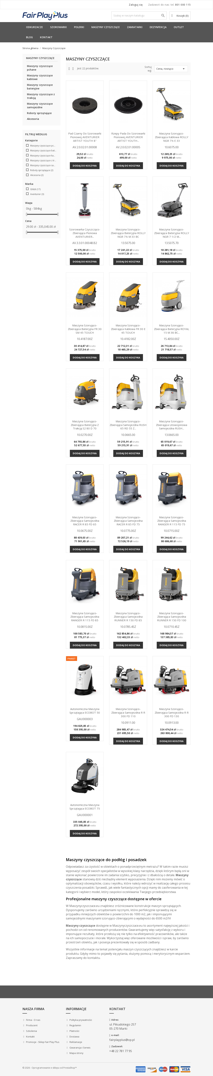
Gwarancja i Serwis (79, 1047)
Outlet (179, 27)
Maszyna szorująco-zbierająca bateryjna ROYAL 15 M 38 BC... (171, 328)
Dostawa (74, 1036)
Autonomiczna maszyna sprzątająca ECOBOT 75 (84, 806)
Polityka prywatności (80, 1020)
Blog (29, 37)
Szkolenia (31, 1031)
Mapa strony (76, 1053)
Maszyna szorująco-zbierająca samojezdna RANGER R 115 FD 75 (171, 520)
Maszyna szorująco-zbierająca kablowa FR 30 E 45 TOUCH (128, 328)
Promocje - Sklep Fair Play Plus (42, 1042)
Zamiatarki (134, 27)
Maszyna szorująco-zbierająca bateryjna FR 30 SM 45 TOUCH (85, 328)
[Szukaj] (139, 15)
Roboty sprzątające (39, 113)
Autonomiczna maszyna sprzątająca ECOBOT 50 (84, 710)
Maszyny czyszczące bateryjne (40, 86)
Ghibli (35, 189)
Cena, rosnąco (171, 69)
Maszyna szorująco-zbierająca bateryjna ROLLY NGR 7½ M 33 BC (128, 233)
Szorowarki (58, 27)
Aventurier (37, 194)
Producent (31, 1025)
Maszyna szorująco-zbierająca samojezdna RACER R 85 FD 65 (84, 520)
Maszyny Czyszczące (105, 27)
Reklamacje (75, 1042)
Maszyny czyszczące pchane (40, 67)
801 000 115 (183, 4)
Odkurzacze (34, 27)
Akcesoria (33, 119)
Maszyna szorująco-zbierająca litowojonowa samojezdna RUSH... (171, 424)
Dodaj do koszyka (85, 165)
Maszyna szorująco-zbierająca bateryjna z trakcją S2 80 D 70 (85, 424)
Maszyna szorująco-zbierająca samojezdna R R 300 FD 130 (172, 712)
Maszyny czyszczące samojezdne (40, 105)
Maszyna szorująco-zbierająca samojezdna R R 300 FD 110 (128, 712)
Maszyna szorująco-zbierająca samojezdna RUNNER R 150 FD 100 (171, 616)
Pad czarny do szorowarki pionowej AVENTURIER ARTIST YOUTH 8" (84, 137)
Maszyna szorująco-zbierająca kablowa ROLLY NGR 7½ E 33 (171, 137)
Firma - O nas (33, 1020)
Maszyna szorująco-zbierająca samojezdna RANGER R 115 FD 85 (84, 616)
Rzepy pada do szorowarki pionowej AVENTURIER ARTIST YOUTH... (128, 137)
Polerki (79, 27)
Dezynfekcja (158, 27)
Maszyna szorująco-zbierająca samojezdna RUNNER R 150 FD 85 (128, 616)
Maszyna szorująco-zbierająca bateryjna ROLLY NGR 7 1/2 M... (171, 233)
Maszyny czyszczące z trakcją (41, 96)
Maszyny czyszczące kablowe (40, 77)
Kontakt (46, 37)
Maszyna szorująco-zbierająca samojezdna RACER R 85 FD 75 (128, 520)
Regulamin (75, 1025)
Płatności (74, 1031)
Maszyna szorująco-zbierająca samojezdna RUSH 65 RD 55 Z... (128, 424)
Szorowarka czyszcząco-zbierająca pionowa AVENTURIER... (84, 233)
